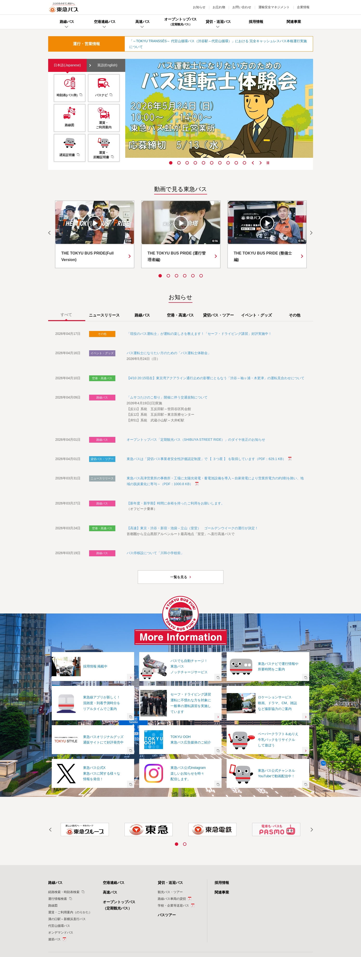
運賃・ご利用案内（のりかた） (70, 855)
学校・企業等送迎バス (173, 848)
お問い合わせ (241, 7)
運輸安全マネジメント (274, 7)
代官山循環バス (59, 868)
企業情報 (303, 7)
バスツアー (167, 857)
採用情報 (222, 825)
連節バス (54, 882)
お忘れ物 (219, 7)
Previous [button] (252, 163)
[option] (219, 108)
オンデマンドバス (60, 875)
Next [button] (260, 163)
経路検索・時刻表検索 (63, 834)
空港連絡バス (114, 825)
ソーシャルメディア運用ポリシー (199, 928)
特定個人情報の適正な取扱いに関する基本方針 (148, 928)
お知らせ (199, 7)
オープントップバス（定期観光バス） (119, 847)
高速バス (110, 835)
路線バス (55, 825)
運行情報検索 (57, 841)
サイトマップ (281, 928)
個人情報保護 (110, 928)
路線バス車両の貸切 (172, 841)
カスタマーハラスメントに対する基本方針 (247, 928)
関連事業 (222, 835)
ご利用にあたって (82, 928)
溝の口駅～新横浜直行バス (67, 861)
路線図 (53, 848)
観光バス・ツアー (170, 834)
